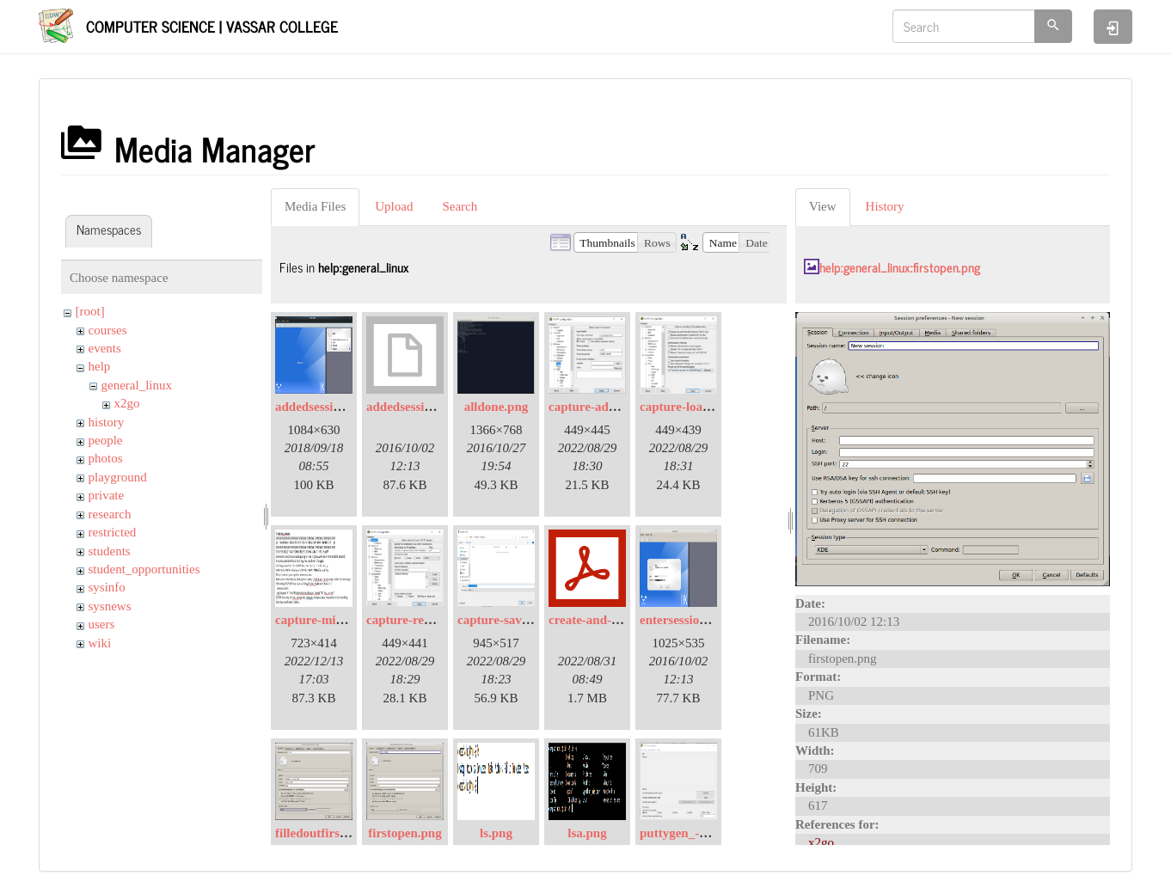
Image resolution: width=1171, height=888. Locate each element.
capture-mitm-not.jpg (334, 620)
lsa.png (586, 833)
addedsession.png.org (425, 406)
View (823, 206)
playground (118, 477)
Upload (394, 206)
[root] (90, 311)
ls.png (496, 833)
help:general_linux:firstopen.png (899, 267)
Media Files (315, 206)
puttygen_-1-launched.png (712, 833)
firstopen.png (404, 833)
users (102, 624)
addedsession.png (323, 406)
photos (106, 458)
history (107, 422)
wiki (100, 643)
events (105, 348)
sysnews (110, 606)
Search (459, 206)
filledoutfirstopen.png (335, 833)
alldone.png (496, 406)
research (110, 514)
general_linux (136, 385)
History (885, 206)
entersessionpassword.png (711, 620)
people (106, 440)
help (100, 366)
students (110, 551)
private (107, 495)
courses (108, 330)
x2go (127, 403)
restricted (113, 532)
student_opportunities (144, 569)
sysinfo (107, 587)
